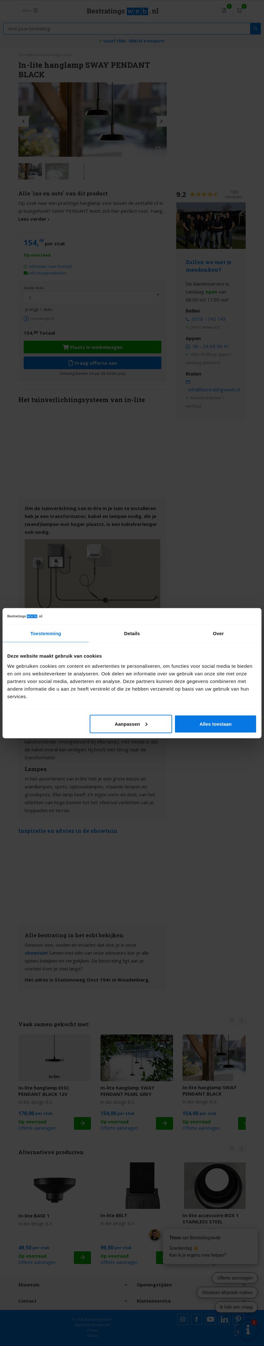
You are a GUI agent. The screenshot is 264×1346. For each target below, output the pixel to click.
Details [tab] (132, 633)
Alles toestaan (216, 723)
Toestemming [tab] (45, 633)
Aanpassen (131, 723)
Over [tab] (218, 633)
